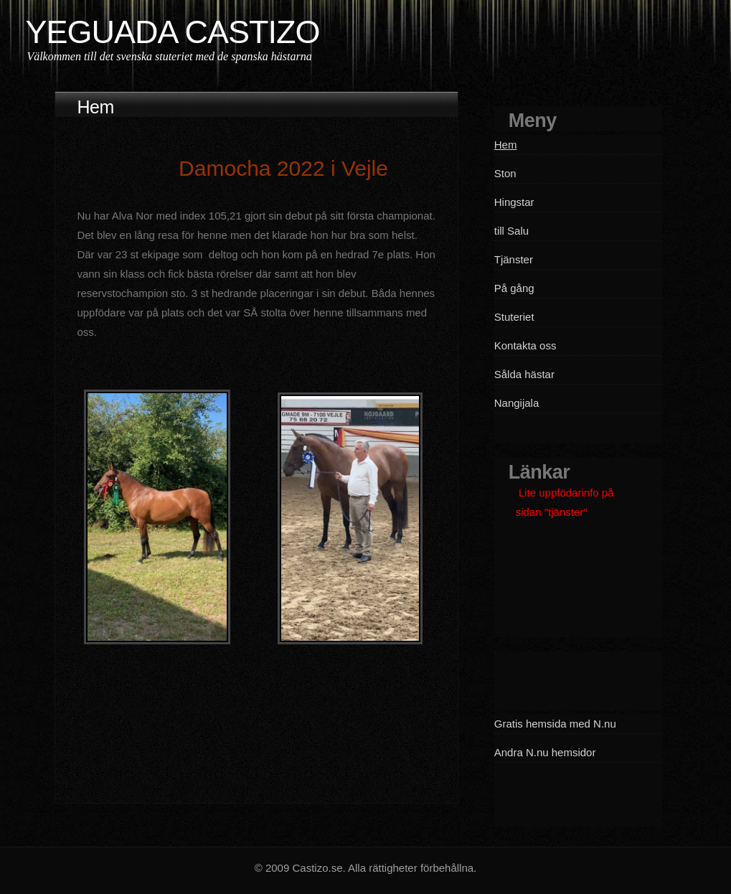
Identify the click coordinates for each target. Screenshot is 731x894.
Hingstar (514, 202)
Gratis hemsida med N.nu (555, 723)
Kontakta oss (525, 345)
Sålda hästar (524, 374)
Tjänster (513, 259)
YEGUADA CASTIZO (172, 32)
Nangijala (516, 403)
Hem (505, 144)
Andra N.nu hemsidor (545, 752)
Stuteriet (514, 317)
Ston (505, 173)
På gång (514, 288)
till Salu (511, 231)
